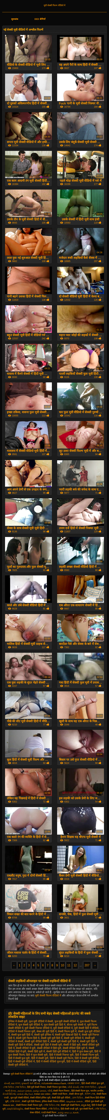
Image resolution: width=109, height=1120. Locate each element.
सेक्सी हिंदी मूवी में (36, 1051)
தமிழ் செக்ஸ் (39, 1091)
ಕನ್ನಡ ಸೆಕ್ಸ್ (85, 1105)
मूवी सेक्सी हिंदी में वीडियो (86, 1028)
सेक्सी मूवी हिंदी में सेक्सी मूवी (48, 1044)
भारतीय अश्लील (96, 1091)
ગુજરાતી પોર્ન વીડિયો (30, 1083)
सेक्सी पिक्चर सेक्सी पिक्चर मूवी (29, 1105)
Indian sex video (42, 1094)
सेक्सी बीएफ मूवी (76, 1094)
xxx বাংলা (15, 1083)
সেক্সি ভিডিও (53, 1109)
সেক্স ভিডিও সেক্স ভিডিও (14, 1087)
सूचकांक (14, 19)
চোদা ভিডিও (78, 1097)
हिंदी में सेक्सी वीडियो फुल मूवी (50, 1061)
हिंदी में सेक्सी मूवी (39, 1058)
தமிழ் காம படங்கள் (68, 1112)
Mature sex (9, 1105)
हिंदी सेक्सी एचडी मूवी (69, 1109)
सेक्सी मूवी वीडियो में (73, 1038)
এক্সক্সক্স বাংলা (73, 1083)
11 (69, 965)
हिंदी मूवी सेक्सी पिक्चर (36, 1087)
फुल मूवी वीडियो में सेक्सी (41, 1021)
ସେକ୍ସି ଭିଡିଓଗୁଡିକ (15, 1109)
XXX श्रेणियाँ (39, 19)
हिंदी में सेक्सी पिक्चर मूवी (61, 1054)
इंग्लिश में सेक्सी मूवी (18, 1021)
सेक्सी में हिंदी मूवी (71, 1044)
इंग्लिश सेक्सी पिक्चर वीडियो (53, 1101)
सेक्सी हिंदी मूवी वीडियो (61, 1097)
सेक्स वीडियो (35, 1112)
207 (87, 965)
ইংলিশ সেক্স (90, 1094)
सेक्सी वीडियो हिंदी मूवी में (75, 1048)
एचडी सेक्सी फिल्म (49, 1112)
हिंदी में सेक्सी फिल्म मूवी (87, 1054)
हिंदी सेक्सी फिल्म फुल (80, 1091)
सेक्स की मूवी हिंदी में (47, 1031)
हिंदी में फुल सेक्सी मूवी (37, 1054)
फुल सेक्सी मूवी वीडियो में (30, 1024)
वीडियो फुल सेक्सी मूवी (94, 1101)
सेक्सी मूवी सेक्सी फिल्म (70, 1105)
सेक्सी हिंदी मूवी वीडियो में (58, 1051)
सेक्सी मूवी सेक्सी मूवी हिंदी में (64, 1041)
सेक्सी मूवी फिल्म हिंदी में (27, 1038)
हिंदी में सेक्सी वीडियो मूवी (78, 1061)
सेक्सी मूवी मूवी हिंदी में (52, 1038)
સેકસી (7, 1083)
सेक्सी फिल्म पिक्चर (61, 1091)
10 (62, 965)
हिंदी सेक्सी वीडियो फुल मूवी (92, 1083)
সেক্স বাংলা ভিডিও (88, 1087)
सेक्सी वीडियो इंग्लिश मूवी (40, 1097)
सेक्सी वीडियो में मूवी (25, 1048)
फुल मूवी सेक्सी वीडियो (19, 1097)
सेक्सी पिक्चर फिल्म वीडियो (35, 1109)
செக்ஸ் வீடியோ (25, 1094)
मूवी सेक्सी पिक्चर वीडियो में (38, 1028)
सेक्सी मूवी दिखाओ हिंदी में (67, 1034)
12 (75, 965)
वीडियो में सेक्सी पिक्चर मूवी (21, 1031)
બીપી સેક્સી (73, 1087)
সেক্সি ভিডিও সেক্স (51, 1105)
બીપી (50, 1091)
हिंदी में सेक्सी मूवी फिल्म (61, 1058)
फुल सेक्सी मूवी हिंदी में (55, 1024)
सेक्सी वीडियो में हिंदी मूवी (49, 1048)
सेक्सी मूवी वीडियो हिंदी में (37, 1041)
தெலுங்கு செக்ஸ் (75, 1101)
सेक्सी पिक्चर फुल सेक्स (56, 1087)
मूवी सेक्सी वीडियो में (63, 1028)
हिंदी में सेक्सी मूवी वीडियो (87, 1058)
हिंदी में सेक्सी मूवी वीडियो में (21, 1061)
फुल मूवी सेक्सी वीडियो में (66, 1021)
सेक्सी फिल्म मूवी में (67, 1031)
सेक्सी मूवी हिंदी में (88, 1041)
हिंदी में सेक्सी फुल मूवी (19, 1058)
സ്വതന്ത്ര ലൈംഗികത (53, 1083)
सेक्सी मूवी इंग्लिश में (44, 1034)
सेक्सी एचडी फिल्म (60, 1094)
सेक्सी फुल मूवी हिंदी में (22, 1034)
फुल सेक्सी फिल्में (86, 1109)
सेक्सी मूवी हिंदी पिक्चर (31, 1101)
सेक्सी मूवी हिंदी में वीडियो (20, 1044)
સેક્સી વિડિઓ (9, 1094)
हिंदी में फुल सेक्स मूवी (82, 1051)
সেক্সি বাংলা (15, 1101)
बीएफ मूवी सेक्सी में (76, 1024)
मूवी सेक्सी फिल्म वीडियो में (54, 5)
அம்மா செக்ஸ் (24, 1091)
